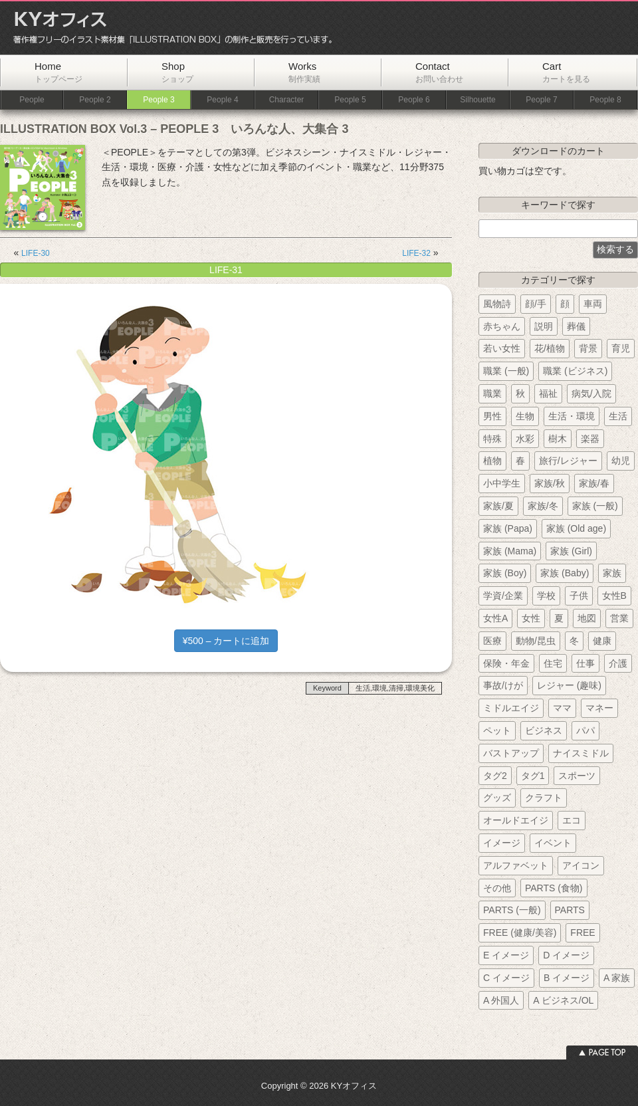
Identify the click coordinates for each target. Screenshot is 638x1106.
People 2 (94, 100)
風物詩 (497, 303)
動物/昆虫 (536, 640)
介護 (618, 663)
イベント (553, 842)
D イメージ (566, 955)
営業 (619, 618)
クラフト (543, 797)
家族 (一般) (595, 505)
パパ (585, 730)
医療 (492, 640)
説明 (543, 326)
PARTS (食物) (554, 888)
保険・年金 (506, 663)
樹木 (557, 438)
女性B (614, 595)
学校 (546, 595)
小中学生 (501, 483)
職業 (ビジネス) (575, 371)
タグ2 (495, 775)
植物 (492, 460)
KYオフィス (168, 28)
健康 (602, 640)
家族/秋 (549, 483)
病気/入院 (591, 393)
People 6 (413, 100)
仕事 (585, 663)
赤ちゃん (501, 326)
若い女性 (501, 348)
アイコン (580, 865)
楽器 (590, 438)
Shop (177, 72)
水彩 (525, 438)
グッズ (497, 797)
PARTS (570, 910)
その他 (497, 888)
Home (58, 72)
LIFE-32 (416, 253)
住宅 (553, 663)
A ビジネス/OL (563, 1000)
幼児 (620, 460)
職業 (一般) (506, 371)
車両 (593, 303)
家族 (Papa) (507, 528)
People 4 (222, 100)
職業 (492, 393)
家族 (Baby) (564, 573)
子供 (579, 595)
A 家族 (616, 977)
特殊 (492, 438)
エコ (571, 820)
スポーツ (576, 775)
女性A (495, 618)
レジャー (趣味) (569, 685)
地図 (587, 618)
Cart (566, 72)
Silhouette (477, 100)
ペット (497, 730)
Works (304, 72)
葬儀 (576, 326)
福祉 (548, 393)
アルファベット (515, 865)
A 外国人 (501, 1000)
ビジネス (543, 730)
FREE (582, 932)
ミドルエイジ (511, 708)
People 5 (350, 100)
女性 (531, 618)
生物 (525, 416)
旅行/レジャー (568, 460)
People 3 (158, 100)
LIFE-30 (35, 253)
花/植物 (549, 348)
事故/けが (503, 685)
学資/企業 (503, 595)
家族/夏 (498, 505)
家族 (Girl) (571, 551)
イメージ (501, 842)
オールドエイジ (515, 820)
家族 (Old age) (576, 528)
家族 (612, 573)
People (31, 100)
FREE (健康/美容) (519, 932)
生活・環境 (571, 416)
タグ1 (533, 775)
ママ (562, 708)
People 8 (605, 100)
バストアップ (511, 753)
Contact (439, 72)
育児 (620, 348)
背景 (588, 348)
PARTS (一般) (512, 910)
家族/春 (594, 483)
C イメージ (506, 977)
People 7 (541, 100)
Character (286, 100)
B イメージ (566, 977)
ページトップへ (602, 1052)
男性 (492, 416)
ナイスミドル (581, 753)
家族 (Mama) (509, 551)
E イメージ (506, 955)
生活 (618, 416)
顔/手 (535, 303)
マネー (599, 708)
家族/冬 (543, 505)
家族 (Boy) (504, 573)
